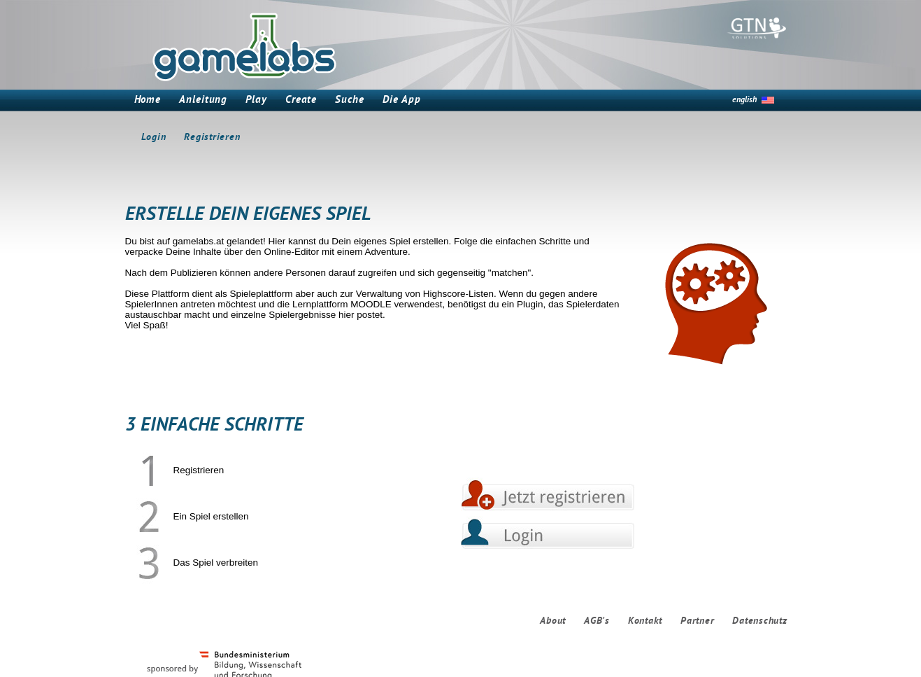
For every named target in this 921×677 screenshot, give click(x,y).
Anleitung (203, 100)
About (553, 621)
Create (301, 100)
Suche (349, 100)
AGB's (597, 621)
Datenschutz (759, 621)
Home (148, 100)
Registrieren (212, 137)
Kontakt (645, 621)
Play (256, 100)
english (744, 100)
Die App (402, 100)
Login (153, 137)
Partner (697, 621)
